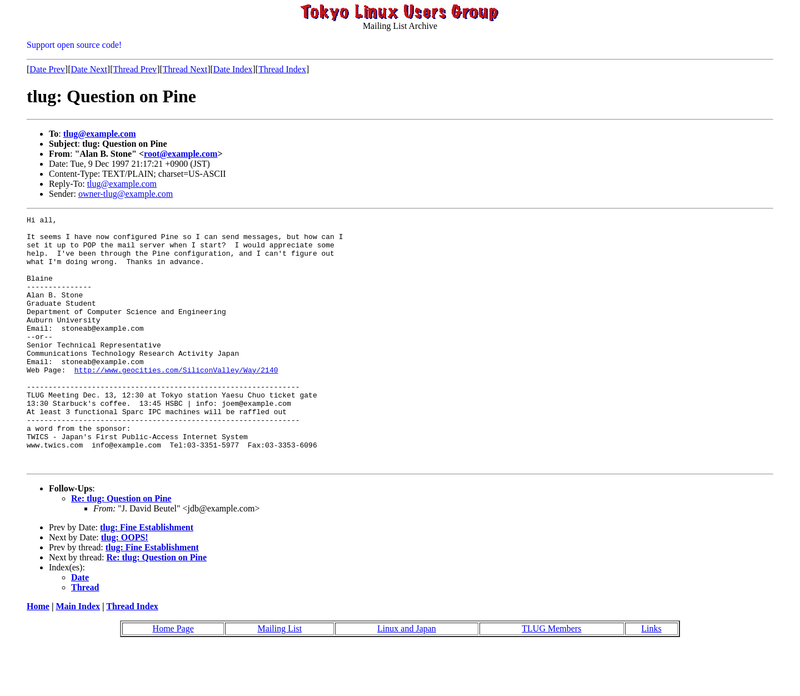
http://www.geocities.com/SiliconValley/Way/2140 (176, 401)
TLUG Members (551, 678)
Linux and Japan (406, 678)
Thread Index (282, 69)
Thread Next (185, 69)
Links (651, 678)
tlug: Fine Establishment (146, 577)
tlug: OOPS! (124, 587)
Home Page (173, 678)
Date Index (233, 69)
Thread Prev (135, 69)
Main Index (78, 656)
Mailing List (280, 678)
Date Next (89, 69)
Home (38, 656)
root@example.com (180, 153)
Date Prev (47, 69)
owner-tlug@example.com (125, 193)
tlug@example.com (99, 133)
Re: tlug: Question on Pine (121, 548)
